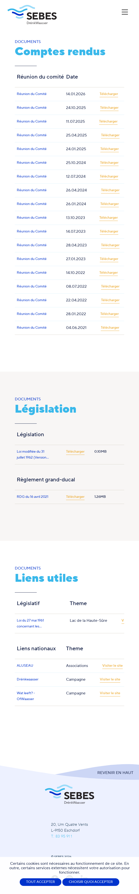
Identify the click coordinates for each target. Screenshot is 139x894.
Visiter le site (112, 666)
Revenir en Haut (115, 772)
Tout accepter (40, 882)
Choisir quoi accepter (91, 882)
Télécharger (109, 94)
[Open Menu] (125, 12)
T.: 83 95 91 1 (61, 836)
